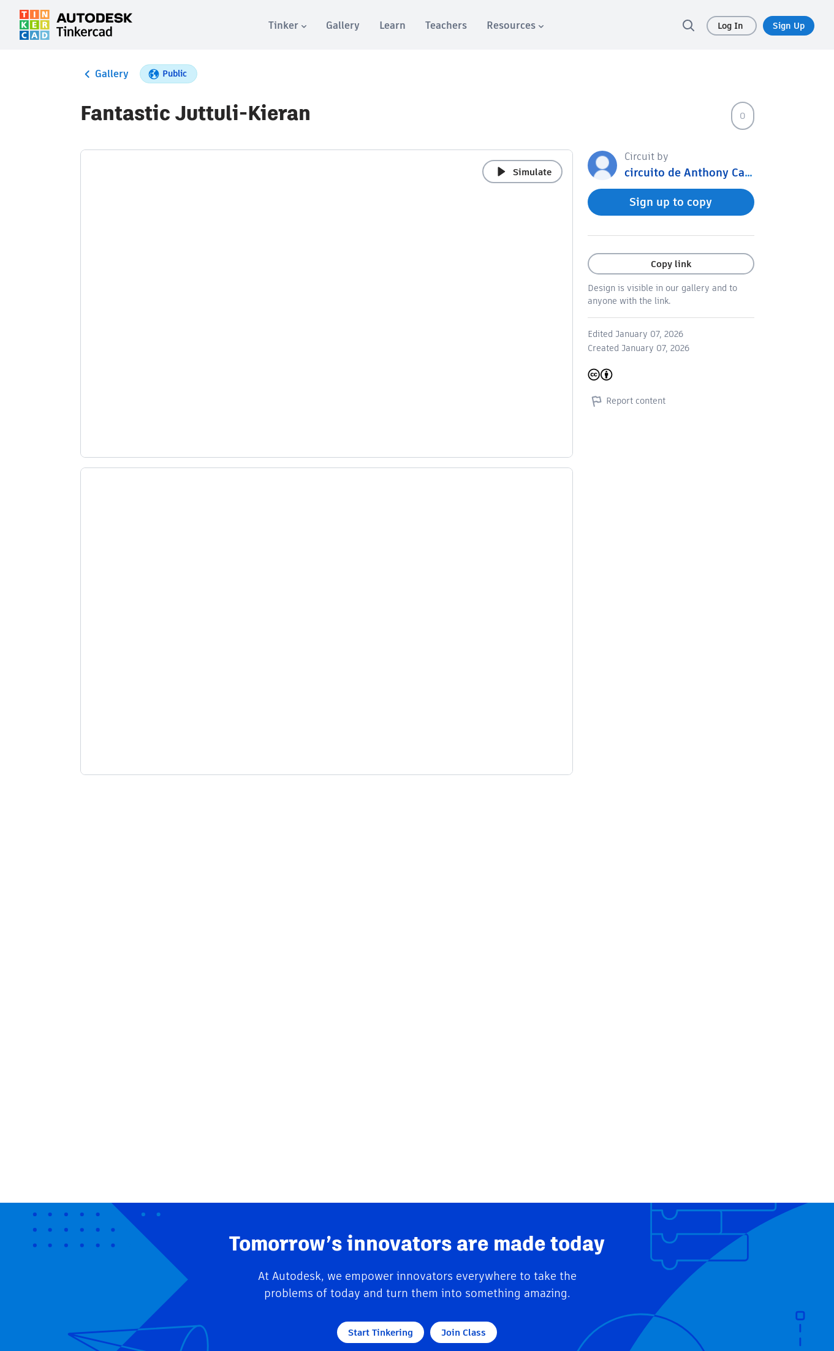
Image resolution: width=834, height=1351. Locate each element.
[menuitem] (287, 25)
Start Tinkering (380, 1332)
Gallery (104, 74)
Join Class (463, 1332)
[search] (688, 25)
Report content (626, 401)
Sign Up (789, 26)
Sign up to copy (670, 202)
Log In (732, 26)
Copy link (671, 263)
